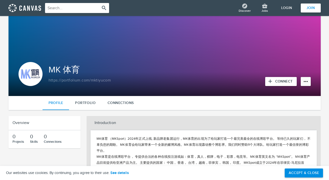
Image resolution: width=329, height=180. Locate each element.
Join (310, 8)
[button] (204, 123)
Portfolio (85, 103)
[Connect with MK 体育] (281, 81)
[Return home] (25, 8)
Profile (56, 103)
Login (286, 8)
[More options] (306, 81)
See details (119, 173)
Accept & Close (304, 173)
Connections (121, 103)
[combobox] (77, 8)
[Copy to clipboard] (80, 80)
